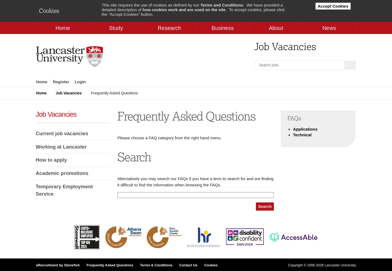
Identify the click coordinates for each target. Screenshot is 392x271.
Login (80, 81)
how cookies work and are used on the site (184, 9)
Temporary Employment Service (64, 190)
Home (42, 81)
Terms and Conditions (221, 5)
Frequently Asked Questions (110, 265)
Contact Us (188, 265)
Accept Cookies (333, 6)
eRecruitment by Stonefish (58, 265)
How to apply (51, 160)
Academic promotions (62, 173)
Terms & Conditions (156, 265)
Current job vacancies (62, 133)
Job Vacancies (69, 93)
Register (61, 81)
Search (265, 206)
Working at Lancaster (61, 147)
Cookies (211, 265)
